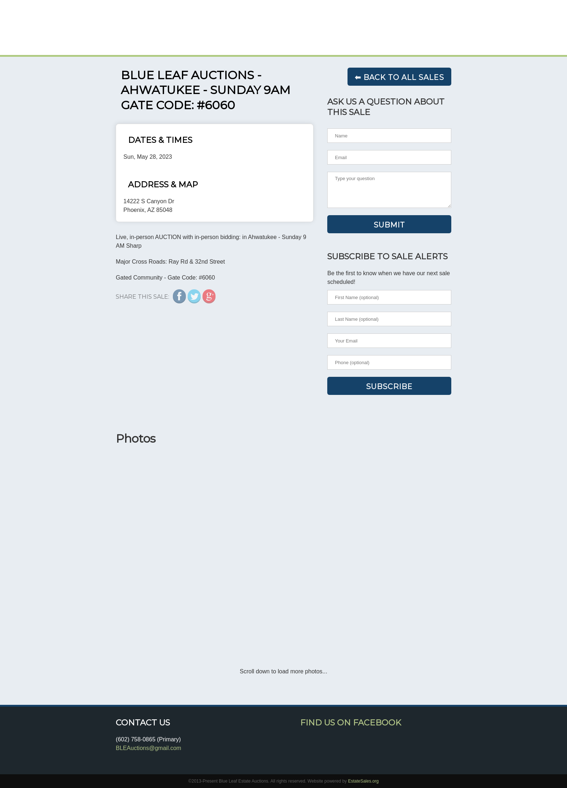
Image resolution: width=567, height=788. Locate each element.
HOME (339, 37)
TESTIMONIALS (427, 37)
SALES (374, 37)
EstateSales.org (363, 781)
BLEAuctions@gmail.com (148, 748)
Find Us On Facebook (350, 722)
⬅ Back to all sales (399, 77)
